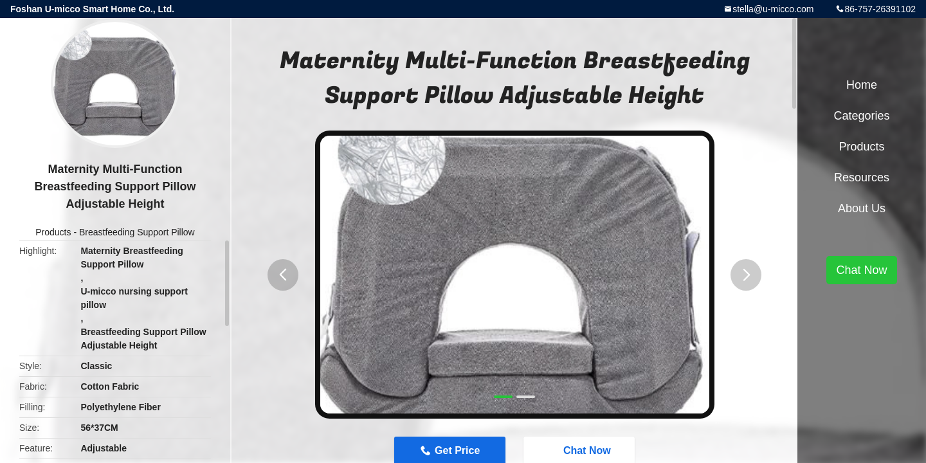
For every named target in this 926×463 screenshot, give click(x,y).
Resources (861, 177)
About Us (861, 208)
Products (53, 232)
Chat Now (861, 270)
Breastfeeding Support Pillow (137, 232)
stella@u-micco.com (772, 9)
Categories (861, 115)
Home (861, 84)
